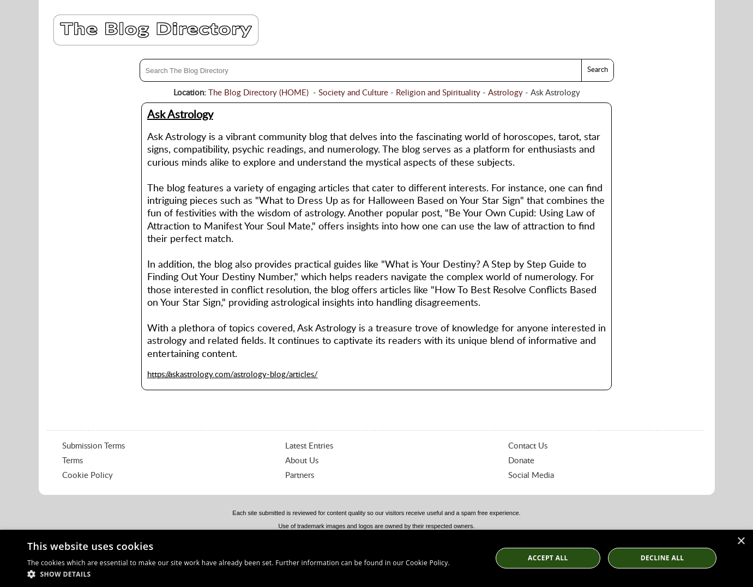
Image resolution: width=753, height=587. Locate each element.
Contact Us (527, 446)
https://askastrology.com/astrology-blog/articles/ (232, 375)
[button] (238, 573)
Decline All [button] (662, 557)
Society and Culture (353, 93)
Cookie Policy (87, 475)
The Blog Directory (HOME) (258, 93)
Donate (521, 461)
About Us (301, 461)
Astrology (505, 93)
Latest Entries (309, 446)
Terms (72, 461)
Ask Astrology (180, 115)
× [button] (741, 541)
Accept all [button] (548, 557)
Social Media (531, 475)
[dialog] (376, 558)
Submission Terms (93, 446)
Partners (299, 475)
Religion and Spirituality (438, 93)
